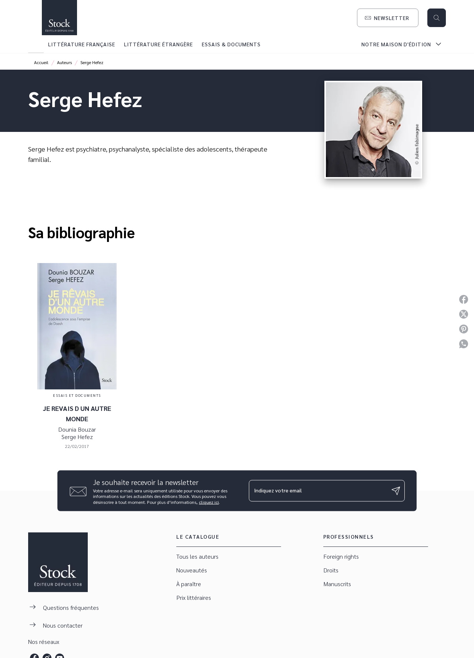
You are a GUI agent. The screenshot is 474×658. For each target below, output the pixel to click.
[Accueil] (59, 17)
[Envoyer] (396, 490)
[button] (387, 18)
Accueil (41, 62)
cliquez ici (209, 502)
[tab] (36, 44)
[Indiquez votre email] (317, 490)
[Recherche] (436, 18)
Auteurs (64, 62)
